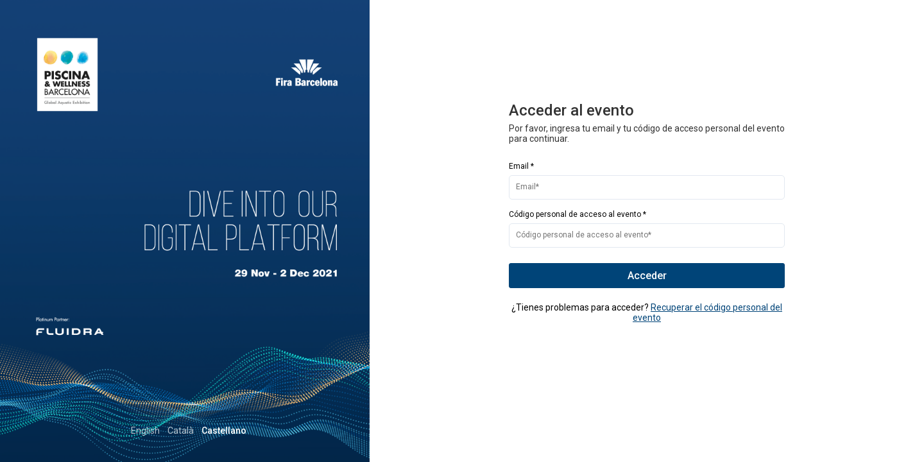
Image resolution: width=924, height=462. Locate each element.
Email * (521, 166)
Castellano (321, 430)
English (242, 430)
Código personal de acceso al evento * (577, 214)
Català (278, 430)
